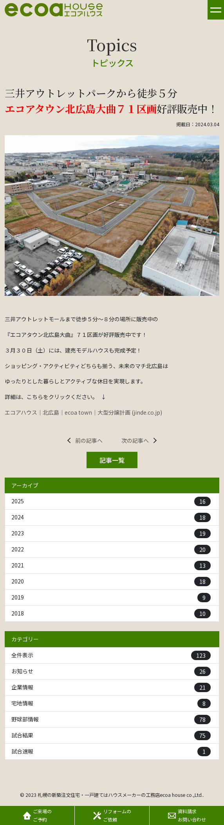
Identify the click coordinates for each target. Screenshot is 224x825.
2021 (111, 565)
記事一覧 (112, 460)
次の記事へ (135, 440)
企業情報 (111, 687)
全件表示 (111, 655)
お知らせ (111, 671)
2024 (111, 517)
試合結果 (111, 735)
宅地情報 (111, 703)
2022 (111, 549)
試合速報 (111, 751)
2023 (111, 533)
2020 (111, 581)
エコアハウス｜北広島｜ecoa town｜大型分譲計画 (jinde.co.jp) (83, 412)
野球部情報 (111, 719)
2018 (111, 613)
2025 (111, 501)
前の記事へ (89, 440)
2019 (111, 597)
